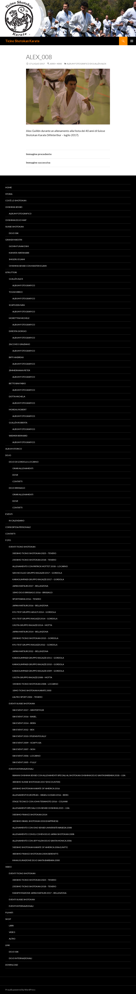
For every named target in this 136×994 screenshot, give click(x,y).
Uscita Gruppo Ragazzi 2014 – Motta (32, 625)
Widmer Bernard (18, 435)
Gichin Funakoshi (19, 246)
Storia (8, 194)
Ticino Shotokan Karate (22, 41)
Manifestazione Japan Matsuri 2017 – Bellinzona (39, 893)
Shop (8, 919)
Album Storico (13, 448)
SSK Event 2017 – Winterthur (28, 710)
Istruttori (11, 272)
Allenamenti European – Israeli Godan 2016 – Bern (40, 795)
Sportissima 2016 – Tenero (26, 599)
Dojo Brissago (17, 488)
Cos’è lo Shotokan (15, 200)
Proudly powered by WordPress (20, 989)
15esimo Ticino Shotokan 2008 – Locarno (35, 684)
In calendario (16, 520)
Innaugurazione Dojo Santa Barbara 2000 (36, 860)
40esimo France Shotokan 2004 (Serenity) (35, 853)
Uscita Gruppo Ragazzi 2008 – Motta (32, 677)
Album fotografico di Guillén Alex (86, 63)
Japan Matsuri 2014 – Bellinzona (30, 631)
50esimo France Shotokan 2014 (29, 814)
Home (8, 187)
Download (11, 964)
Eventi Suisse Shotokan (22, 703)
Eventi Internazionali (21, 768)
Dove (15, 475)
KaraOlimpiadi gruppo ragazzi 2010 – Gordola (38, 664)
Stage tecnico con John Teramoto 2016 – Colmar (40, 801)
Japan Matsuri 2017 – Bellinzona (30, 586)
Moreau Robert (18, 409)
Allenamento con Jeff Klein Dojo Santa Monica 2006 (42, 840)
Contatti (17, 481)
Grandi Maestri (13, 239)
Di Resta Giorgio (18, 331)
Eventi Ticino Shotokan (22, 546)
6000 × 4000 (56, 63)
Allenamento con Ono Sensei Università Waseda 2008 (42, 827)
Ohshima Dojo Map (15, 220)
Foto (8, 540)
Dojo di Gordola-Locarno (24, 461)
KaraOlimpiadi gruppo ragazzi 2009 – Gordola (38, 670)
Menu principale (132, 41)
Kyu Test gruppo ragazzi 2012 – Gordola (34, 644)
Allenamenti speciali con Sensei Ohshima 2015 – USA (40, 808)
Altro (12, 938)
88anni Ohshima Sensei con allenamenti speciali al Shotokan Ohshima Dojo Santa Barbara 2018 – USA (68, 775)
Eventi (9, 514)
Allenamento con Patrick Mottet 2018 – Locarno (40, 566)
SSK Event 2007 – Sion (23, 749)
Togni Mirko (16, 292)
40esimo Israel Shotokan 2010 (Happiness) (35, 821)
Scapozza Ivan (17, 305)
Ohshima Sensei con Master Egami (28, 265)
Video (8, 866)
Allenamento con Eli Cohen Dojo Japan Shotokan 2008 (43, 834)
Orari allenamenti (22, 468)
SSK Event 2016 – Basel (24, 716)
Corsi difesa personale (18, 527)
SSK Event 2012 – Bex (23, 729)
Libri (11, 925)
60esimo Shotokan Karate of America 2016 (36, 788)
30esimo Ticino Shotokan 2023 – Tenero (34, 553)
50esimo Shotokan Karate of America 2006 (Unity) (40, 847)
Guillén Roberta (18, 422)
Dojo (8, 455)
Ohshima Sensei (13, 207)
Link (7, 945)
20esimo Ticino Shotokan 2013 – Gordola (35, 638)
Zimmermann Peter (19, 370)
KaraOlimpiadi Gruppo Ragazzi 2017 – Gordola (38, 579)
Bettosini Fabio (17, 383)
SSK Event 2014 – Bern (24, 723)
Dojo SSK (14, 233)
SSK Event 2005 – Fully (24, 762)
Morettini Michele (19, 318)
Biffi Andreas (16, 357)
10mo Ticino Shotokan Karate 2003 (31, 690)
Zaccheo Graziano (19, 344)
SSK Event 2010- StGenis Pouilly (29, 736)
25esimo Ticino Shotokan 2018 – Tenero (34, 559)
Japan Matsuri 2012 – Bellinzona (30, 651)
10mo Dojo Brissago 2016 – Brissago (32, 592)
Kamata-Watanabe (19, 252)
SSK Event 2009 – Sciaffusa (26, 742)
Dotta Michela (17, 396)
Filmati (9, 912)
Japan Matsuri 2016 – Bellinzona (30, 605)
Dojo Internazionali (20, 958)
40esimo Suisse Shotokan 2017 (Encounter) (36, 782)
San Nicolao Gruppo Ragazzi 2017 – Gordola (37, 573)
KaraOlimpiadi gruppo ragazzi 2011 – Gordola (38, 657)
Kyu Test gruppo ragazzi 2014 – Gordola (34, 618)
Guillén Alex (16, 279)
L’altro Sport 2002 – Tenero (27, 697)
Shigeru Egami (17, 259)
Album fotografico (20, 213)
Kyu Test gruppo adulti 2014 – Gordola (34, 612)
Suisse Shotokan (14, 226)
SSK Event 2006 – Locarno (26, 755)
